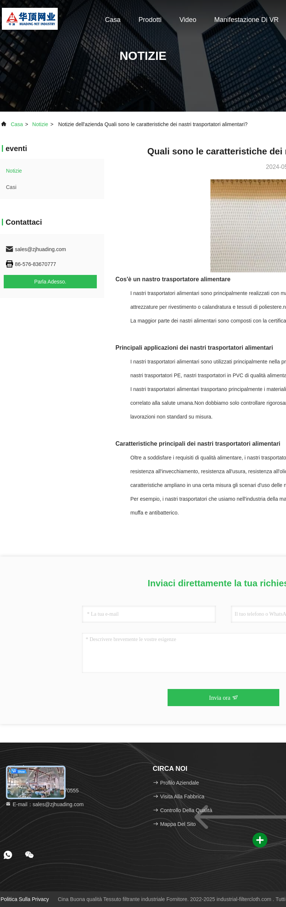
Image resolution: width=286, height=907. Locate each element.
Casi (11, 187)
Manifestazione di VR (246, 19)
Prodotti (150, 19)
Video (188, 19)
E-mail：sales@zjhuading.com (44, 804)
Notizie (40, 124)
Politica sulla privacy (24, 899)
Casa (113, 19)
